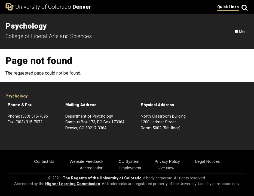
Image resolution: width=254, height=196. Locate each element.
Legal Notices (207, 161)
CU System (129, 161)
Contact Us (44, 161)
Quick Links (228, 7)
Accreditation (91, 168)
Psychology (16, 96)
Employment (130, 168)
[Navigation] (241, 31)
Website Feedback (86, 161)
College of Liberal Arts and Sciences (48, 36)
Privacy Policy (167, 161)
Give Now (165, 168)
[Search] (244, 7)
